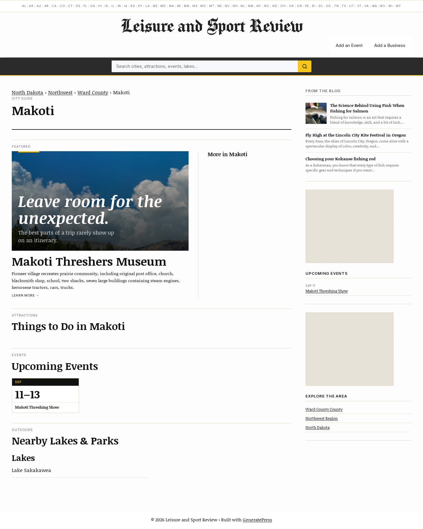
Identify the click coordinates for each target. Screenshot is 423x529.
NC (266, 6)
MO (203, 6)
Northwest (60, 92)
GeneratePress (257, 519)
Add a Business (389, 45)
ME (155, 6)
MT (211, 6)
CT (70, 6)
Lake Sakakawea (31, 470)
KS (132, 6)
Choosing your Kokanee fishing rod (340, 159)
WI (390, 6)
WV (382, 6)
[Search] (304, 66)
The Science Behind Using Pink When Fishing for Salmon (367, 108)
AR (46, 6)
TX (344, 6)
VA (367, 6)
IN (119, 6)
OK (291, 6)
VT (359, 6)
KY (140, 6)
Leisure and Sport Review (212, 25)
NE (219, 6)
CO (62, 6)
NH (235, 6)
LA (147, 6)
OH (283, 6)
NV (227, 6)
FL (85, 6)
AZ (39, 6)
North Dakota (27, 92)
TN (336, 6)
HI (100, 6)
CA (54, 6)
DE (78, 6)
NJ (243, 6)
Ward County (93, 92)
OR (299, 6)
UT (351, 6)
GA (92, 6)
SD (328, 6)
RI (313, 6)
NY (258, 6)
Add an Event (349, 45)
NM (251, 6)
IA (125, 6)
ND (275, 6)
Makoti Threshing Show (327, 291)
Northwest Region (322, 418)
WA (374, 6)
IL (113, 6)
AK (31, 6)
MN (186, 6)
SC (320, 6)
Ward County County (324, 409)
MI (179, 6)
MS (195, 6)
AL (24, 6)
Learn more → (25, 295)
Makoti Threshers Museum (89, 261)
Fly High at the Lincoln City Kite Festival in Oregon (356, 135)
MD (163, 6)
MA (171, 6)
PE (307, 6)
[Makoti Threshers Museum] (100, 200)
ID (106, 6)
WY (398, 6)
